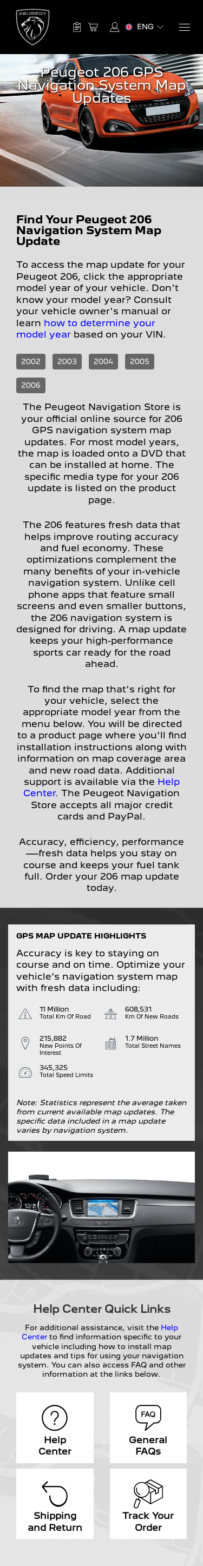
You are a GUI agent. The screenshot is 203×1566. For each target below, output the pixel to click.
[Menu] (183, 27)
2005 (139, 361)
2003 (67, 361)
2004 (103, 361)
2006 (31, 385)
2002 (31, 361)
